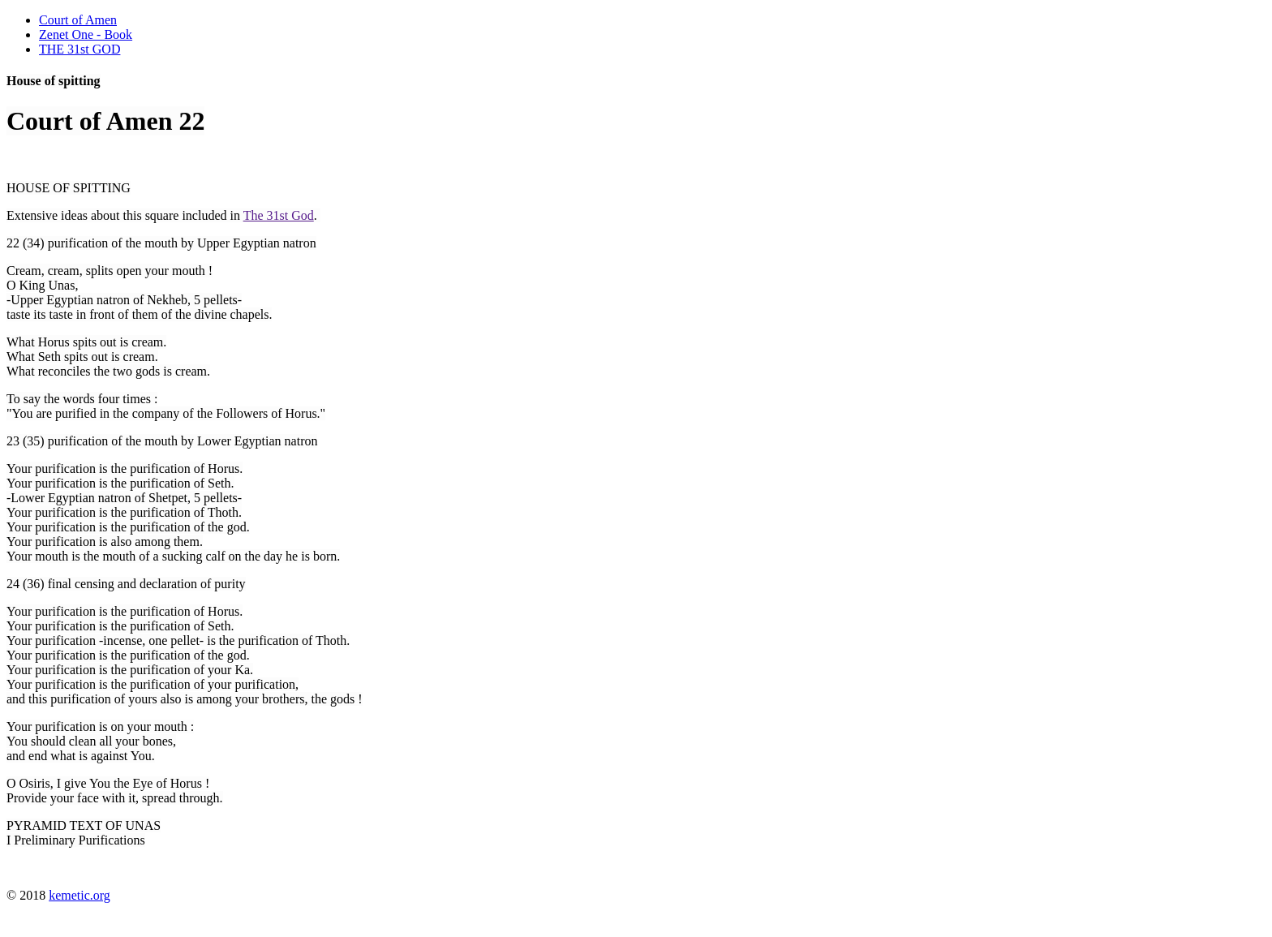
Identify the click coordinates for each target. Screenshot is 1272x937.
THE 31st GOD (79, 49)
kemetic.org (79, 895)
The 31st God (278, 215)
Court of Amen (78, 20)
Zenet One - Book (85, 34)
